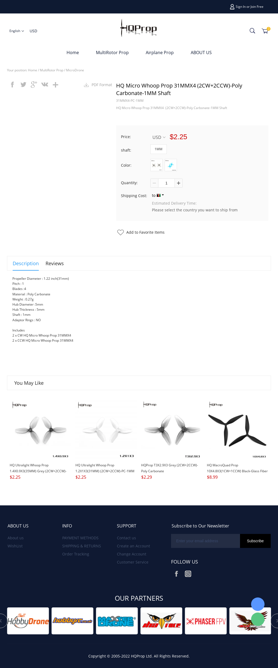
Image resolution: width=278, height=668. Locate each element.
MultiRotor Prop (112, 52)
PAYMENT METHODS (80, 537)
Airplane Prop (160, 52)
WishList (15, 545)
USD (158, 137)
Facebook (176, 573)
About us (16, 537)
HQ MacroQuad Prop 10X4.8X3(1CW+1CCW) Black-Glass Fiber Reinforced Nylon (237, 471)
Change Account (131, 554)
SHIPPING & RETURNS (81, 545)
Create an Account (133, 545)
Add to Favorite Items (145, 232)
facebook (12, 84)
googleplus (34, 84)
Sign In (241, 6)
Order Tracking (75, 554)
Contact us (126, 537)
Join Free (257, 6)
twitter (23, 84)
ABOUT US (201, 52)
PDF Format (102, 84)
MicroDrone (75, 70)
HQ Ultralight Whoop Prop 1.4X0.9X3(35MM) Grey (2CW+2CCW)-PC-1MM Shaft (38, 471)
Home (73, 52)
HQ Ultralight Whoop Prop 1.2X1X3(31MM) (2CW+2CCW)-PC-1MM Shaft (104, 471)
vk (44, 84)
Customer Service (132, 562)
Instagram (188, 573)
